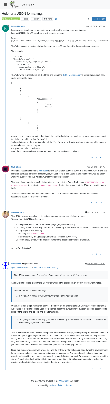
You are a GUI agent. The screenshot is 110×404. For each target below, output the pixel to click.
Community (28, 4)
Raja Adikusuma (18, 26)
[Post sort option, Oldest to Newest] (88, 19)
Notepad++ (64, 381)
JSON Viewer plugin (72, 75)
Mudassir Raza (17, 212)
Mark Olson (16, 167)
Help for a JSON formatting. (46, 267)
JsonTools (43, 171)
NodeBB (53, 385)
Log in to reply (99, 19)
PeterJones (16, 264)
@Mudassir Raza (30, 264)
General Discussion (10, 19)
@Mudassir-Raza (19, 267)
